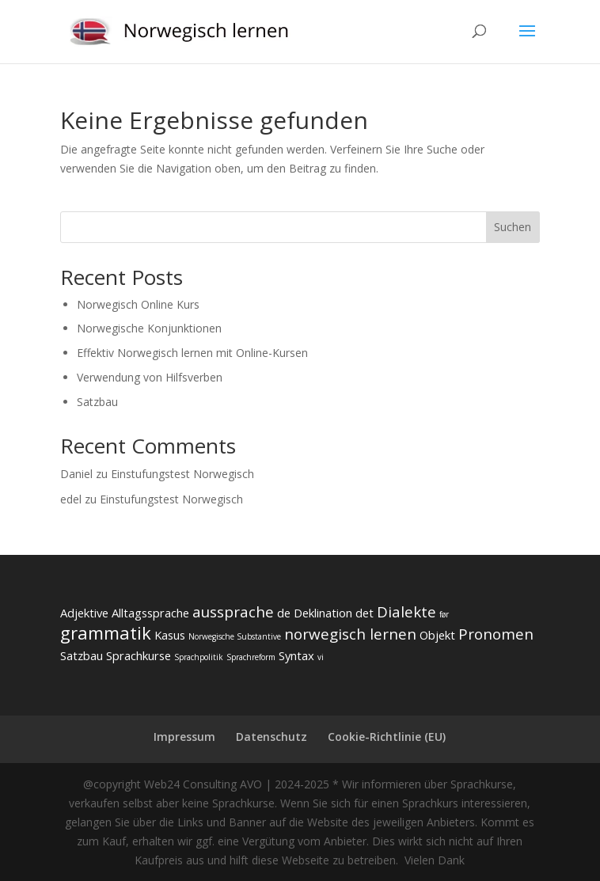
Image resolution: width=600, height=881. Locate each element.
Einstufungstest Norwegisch (182, 473)
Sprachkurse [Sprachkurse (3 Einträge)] (138, 655)
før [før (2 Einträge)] (444, 614)
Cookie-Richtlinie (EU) (387, 736)
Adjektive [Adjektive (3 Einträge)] (84, 613)
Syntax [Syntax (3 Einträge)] (296, 655)
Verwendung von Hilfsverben (149, 377)
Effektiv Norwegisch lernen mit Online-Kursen (192, 352)
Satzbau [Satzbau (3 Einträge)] (81, 655)
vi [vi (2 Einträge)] (320, 657)
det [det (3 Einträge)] (364, 613)
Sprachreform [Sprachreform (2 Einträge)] (250, 657)
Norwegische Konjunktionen (149, 328)
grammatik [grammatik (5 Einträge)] (105, 632)
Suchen (512, 226)
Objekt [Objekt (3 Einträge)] (437, 635)
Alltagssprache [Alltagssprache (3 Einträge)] (150, 613)
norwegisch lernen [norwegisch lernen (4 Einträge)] (350, 634)
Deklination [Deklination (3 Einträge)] (323, 613)
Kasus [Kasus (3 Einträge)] (169, 635)
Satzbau (97, 401)
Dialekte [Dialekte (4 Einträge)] (406, 612)
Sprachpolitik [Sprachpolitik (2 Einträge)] (198, 657)
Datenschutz (271, 736)
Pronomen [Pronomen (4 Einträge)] (496, 634)
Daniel (76, 473)
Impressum (184, 736)
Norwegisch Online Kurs (138, 304)
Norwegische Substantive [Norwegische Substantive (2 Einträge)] (234, 636)
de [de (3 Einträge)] (284, 613)
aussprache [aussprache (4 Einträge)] (233, 612)
